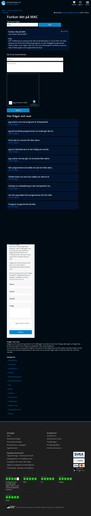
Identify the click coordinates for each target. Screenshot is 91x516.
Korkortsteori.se (30, 507)
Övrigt (10, 413)
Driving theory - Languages (16, 445)
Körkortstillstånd (14, 381)
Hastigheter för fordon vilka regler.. (19, 462)
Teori (9, 436)
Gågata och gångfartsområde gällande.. (21, 465)
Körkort (11, 372)
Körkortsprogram (15, 377)
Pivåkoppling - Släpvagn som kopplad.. (20, 468)
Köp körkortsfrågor (13, 439)
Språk (10, 389)
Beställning (12, 360)
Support (11, 393)
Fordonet (11, 364)
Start (3, 10)
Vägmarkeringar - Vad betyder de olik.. (20, 456)
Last (9, 385)
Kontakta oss (51, 436)
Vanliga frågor (52, 442)
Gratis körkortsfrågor (14, 442)
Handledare (12, 368)
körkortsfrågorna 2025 (71, 12)
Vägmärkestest (12, 448)
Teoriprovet (12, 397)
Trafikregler (12, 401)
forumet (14, 265)
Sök (49, 25)
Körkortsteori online (54, 439)
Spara (18, 110)
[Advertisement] (23, 88)
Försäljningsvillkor (53, 445)
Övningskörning (14, 409)
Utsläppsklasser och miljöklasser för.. (20, 459)
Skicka (20, 332)
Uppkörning (12, 405)
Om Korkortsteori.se (54, 448)
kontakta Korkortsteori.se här (18, 278)
